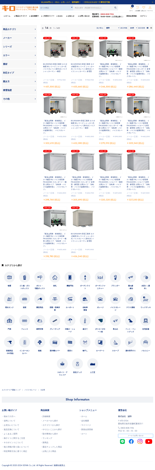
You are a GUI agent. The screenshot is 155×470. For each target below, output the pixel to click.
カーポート (70, 307)
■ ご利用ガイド (47, 16)
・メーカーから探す (49, 420)
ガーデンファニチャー (100, 287)
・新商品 (44, 442)
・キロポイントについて (12, 442)
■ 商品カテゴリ (20, 16)
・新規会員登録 (86, 429)
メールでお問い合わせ (135, 436)
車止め (115, 329)
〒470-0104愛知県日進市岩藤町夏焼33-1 (130, 422)
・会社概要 (84, 420)
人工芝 (92, 372)
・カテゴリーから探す (50, 425)
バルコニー (145, 350)
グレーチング (55, 329)
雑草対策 (39, 329)
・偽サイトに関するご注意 (13, 438)
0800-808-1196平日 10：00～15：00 (127, 429)
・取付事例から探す (49, 433)
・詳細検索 (45, 416)
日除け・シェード (70, 330)
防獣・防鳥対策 (55, 308)
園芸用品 (39, 307)
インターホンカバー (24, 352)
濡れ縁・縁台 (130, 287)
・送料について (8, 420)
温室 (24, 307)
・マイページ (85, 425)
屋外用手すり (130, 350)
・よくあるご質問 (9, 433)
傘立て (85, 329)
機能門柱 (70, 286)
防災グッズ (77, 372)
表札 (55, 286)
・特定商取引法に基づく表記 (14, 451)
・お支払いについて (10, 425)
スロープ (115, 350)
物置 (9, 286)
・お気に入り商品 (48, 451)
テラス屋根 (130, 307)
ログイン (143, 16)
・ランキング (46, 438)
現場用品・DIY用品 (9, 352)
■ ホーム (7, 16)
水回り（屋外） (145, 287)
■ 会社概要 (33, 16)
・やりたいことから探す (51, 429)
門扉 (9, 329)
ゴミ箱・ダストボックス (24, 287)
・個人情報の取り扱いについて (15, 446)
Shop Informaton (77, 399)
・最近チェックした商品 (51, 446)
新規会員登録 (131, 16)
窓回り (70, 350)
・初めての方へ (8, 416)
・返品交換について (10, 429)
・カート (83, 433)
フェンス (24, 329)
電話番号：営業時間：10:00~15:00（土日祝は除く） (108, 15)
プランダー (115, 286)
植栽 (39, 350)
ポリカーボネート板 (100, 330)
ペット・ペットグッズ (130, 330)
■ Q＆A (59, 16)
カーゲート (100, 350)
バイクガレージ (115, 308)
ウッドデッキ (146, 307)
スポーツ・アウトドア (62, 373)
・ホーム (83, 416)
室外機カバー (55, 350)
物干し (85, 350)
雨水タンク (9, 307)
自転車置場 (85, 308)
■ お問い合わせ (84, 16)
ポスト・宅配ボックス (40, 287)
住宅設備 (145, 329)
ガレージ (100, 307)
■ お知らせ (70, 16)
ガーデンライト (85, 287)
